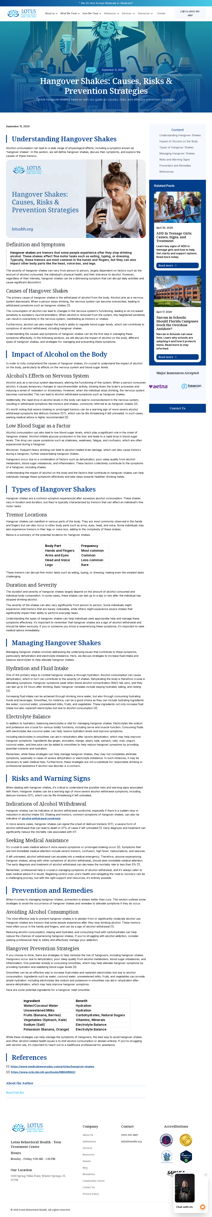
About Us (88, 1134)
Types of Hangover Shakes (176, 147)
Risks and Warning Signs (174, 159)
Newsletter (89, 1174)
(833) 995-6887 (129, 1134)
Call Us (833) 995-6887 (190, 13)
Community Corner (94, 1180)
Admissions (89, 1141)
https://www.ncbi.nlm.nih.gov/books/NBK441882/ (43, 1072)
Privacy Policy (91, 1193)
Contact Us (177, 408)
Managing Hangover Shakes (177, 153)
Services (87, 1148)
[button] (51, 13)
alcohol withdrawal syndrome (41, 818)
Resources (88, 1154)
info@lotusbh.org (131, 1141)
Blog (85, 1167)
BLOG (91, 70)
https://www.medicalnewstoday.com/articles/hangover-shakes (52, 1066)
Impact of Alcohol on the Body (178, 141)
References (166, 171)
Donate (161, 13)
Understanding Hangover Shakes (180, 135)
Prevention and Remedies (175, 165)
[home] (22, 13)
